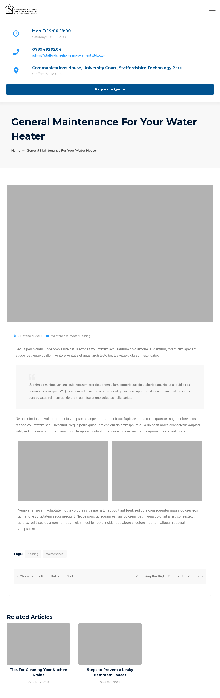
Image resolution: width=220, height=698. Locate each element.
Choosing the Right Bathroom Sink (47, 576)
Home (15, 150)
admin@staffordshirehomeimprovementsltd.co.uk (68, 55)
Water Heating (80, 336)
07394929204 (47, 49)
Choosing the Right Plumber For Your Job (168, 576)
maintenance (54, 554)
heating (33, 554)
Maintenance (60, 336)
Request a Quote (110, 89)
